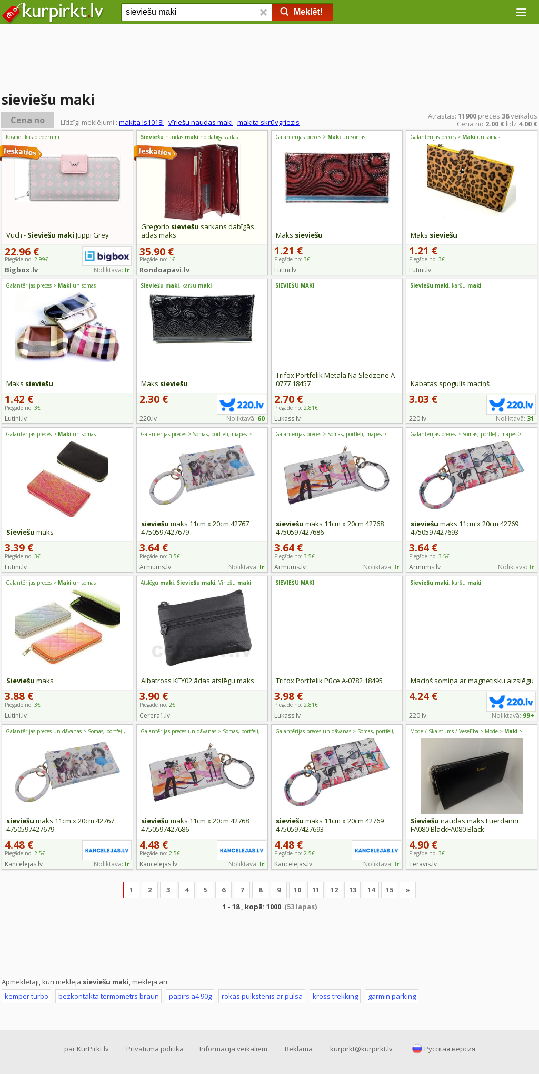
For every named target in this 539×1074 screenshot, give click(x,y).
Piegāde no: (296, 407)
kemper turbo (26, 996)
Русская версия (449, 1048)
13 (352, 889)
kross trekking (335, 996)
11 (316, 889)
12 (334, 889)
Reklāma (299, 1048)
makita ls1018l (141, 122)
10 (297, 889)
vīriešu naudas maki (200, 122)
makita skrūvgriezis (268, 122)
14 (371, 889)
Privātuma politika (155, 1048)
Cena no (28, 120)
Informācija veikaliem (233, 1048)
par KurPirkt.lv (86, 1048)
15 (389, 889)
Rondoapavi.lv (164, 269)
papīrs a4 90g (190, 996)
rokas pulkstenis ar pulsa (262, 996)
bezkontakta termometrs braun (108, 996)
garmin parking (392, 996)
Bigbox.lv (21, 269)
